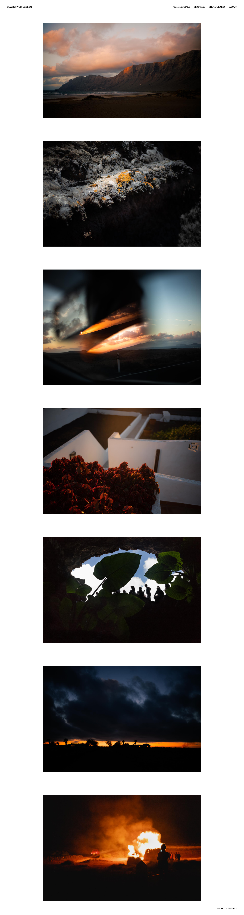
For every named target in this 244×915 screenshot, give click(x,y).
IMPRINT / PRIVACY (227, 908)
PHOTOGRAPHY (217, 7)
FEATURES (199, 7)
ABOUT (233, 7)
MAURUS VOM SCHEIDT (19, 7)
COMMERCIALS (181, 7)
